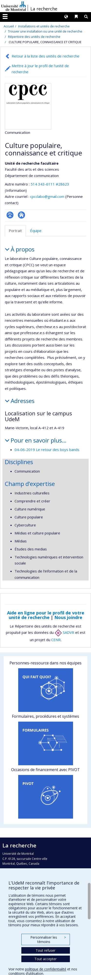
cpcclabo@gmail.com (47, 196)
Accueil (9, 26)
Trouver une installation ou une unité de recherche (45, 31)
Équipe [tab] (35, 230)
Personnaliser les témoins (48, 939)
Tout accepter (45, 959)
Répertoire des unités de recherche (34, 36)
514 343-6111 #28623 (50, 184)
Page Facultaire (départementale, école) (10, 215)
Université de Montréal (13, 6)
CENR (56, 639)
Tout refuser (45, 950)
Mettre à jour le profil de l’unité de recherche (40, 68)
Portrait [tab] (15, 230)
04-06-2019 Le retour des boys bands (47, 449)
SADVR (64, 632)
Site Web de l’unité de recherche (21, 215)
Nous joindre (68, 617)
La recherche (43, 9)
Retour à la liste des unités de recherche (45, 56)
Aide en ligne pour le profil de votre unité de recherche (45, 615)
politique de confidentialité (45, 969)
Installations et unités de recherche (44, 26)
